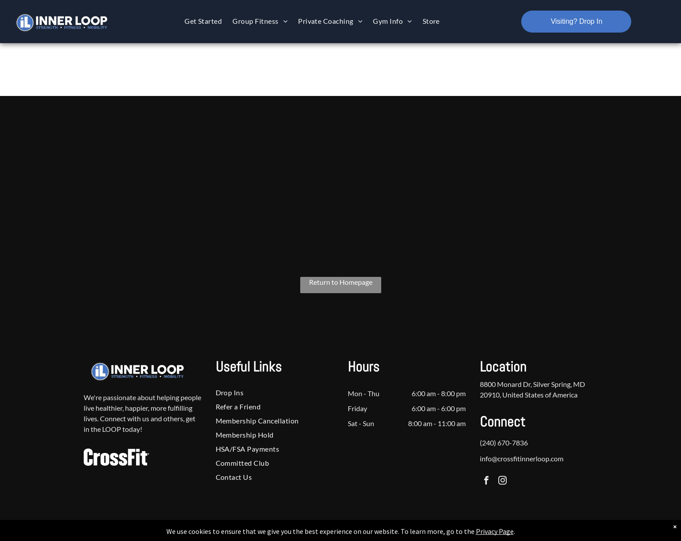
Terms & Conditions (413, 533)
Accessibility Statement (358, 533)
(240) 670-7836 (504, 442)
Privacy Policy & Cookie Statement (286, 533)
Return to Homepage (340, 282)
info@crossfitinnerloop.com (521, 458)
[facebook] (486, 481)
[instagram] (502, 481)
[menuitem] (203, 21)
